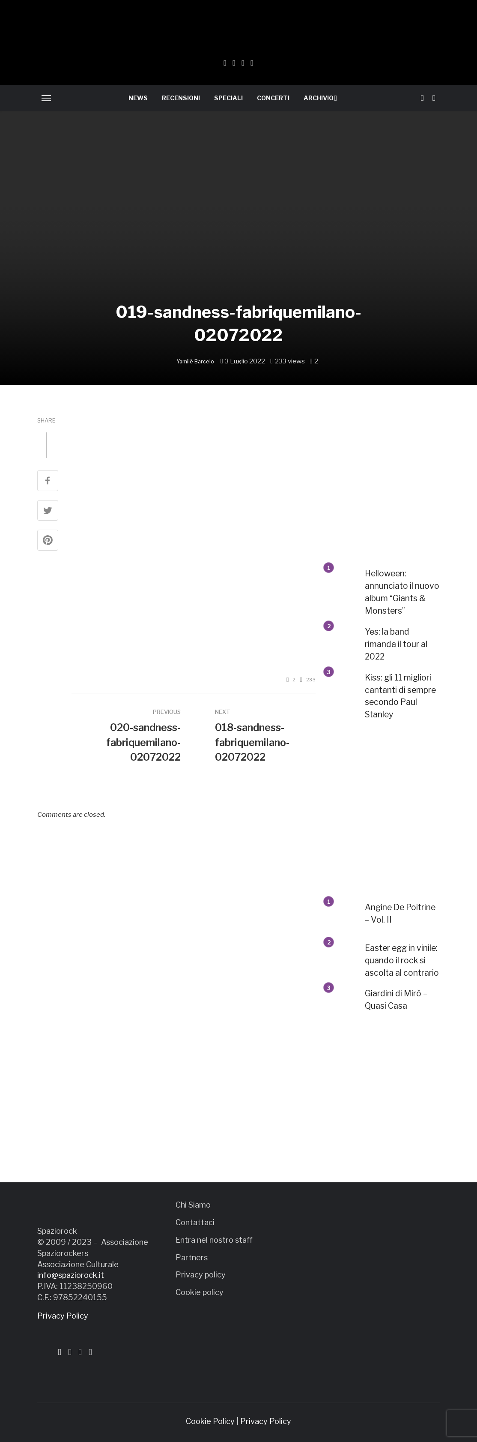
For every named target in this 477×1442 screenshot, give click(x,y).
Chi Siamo (193, 1204)
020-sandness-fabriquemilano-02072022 (143, 742)
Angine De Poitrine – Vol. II (400, 913)
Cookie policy (200, 1292)
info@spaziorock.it (70, 1275)
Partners (192, 1257)
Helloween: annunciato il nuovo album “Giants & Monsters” (402, 592)
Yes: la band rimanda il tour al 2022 (396, 644)
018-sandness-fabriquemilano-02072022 (252, 742)
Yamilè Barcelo (195, 361)
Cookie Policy (210, 1421)
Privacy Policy (62, 1315)
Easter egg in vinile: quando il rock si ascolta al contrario (402, 960)
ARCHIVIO (319, 98)
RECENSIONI (181, 98)
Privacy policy (201, 1274)
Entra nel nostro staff (214, 1239)
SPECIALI (228, 98)
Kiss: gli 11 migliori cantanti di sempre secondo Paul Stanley (400, 696)
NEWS (138, 98)
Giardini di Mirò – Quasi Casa (396, 999)
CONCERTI (273, 98)
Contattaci (195, 1222)
